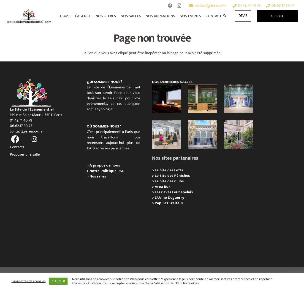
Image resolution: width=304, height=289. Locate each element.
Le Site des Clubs (169, 181)
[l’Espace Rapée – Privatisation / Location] (202, 99)
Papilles (162, 203)
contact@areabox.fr (26, 131)
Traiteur (176, 203)
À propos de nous (105, 165)
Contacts (17, 147)
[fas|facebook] (15, 139)
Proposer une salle (25, 154)
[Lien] (29, 16)
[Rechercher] (225, 16)
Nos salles (98, 176)
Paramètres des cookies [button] (28, 281)
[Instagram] (179, 5)
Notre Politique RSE (107, 171)
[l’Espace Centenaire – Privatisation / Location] (238, 99)
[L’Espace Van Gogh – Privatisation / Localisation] (166, 99)
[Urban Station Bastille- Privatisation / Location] (166, 134)
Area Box (163, 186)
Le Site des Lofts (169, 170)
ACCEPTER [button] (58, 281)
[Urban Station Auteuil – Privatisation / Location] (202, 134)
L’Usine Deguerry (169, 197)
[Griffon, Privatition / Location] (238, 134)
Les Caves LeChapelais (174, 192)
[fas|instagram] (34, 139)
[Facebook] (170, 5)
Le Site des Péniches (172, 175)
